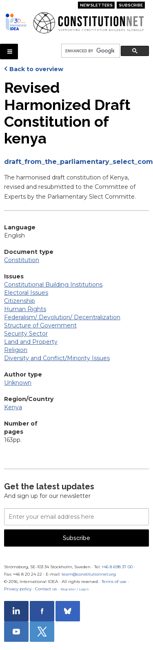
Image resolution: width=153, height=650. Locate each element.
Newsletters (96, 5)
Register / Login (74, 589)
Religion (15, 350)
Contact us (46, 589)
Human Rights (25, 309)
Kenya (13, 407)
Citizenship (19, 301)
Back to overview (36, 69)
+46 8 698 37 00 (117, 566)
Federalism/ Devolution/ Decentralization (62, 317)
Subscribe (131, 5)
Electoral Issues (26, 292)
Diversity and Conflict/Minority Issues (57, 358)
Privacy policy (17, 589)
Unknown (17, 382)
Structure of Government (40, 325)
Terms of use (114, 581)
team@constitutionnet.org (89, 574)
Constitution (21, 260)
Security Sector (26, 333)
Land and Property (31, 341)
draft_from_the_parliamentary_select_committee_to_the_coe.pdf (76, 162)
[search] (89, 51)
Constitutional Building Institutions (53, 284)
